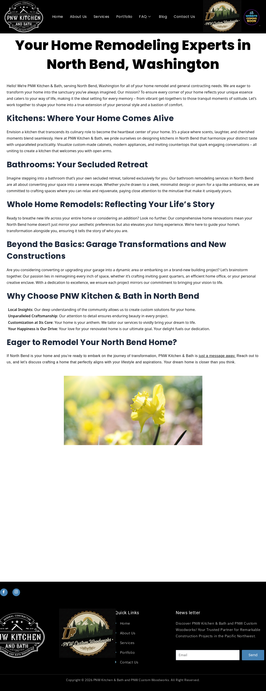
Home (57, 16)
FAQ (145, 17)
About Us (78, 16)
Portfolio (124, 16)
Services (101, 16)
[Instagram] (17, 592)
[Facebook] (4, 592)
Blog (163, 16)
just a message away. (217, 356)
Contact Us (184, 16)
